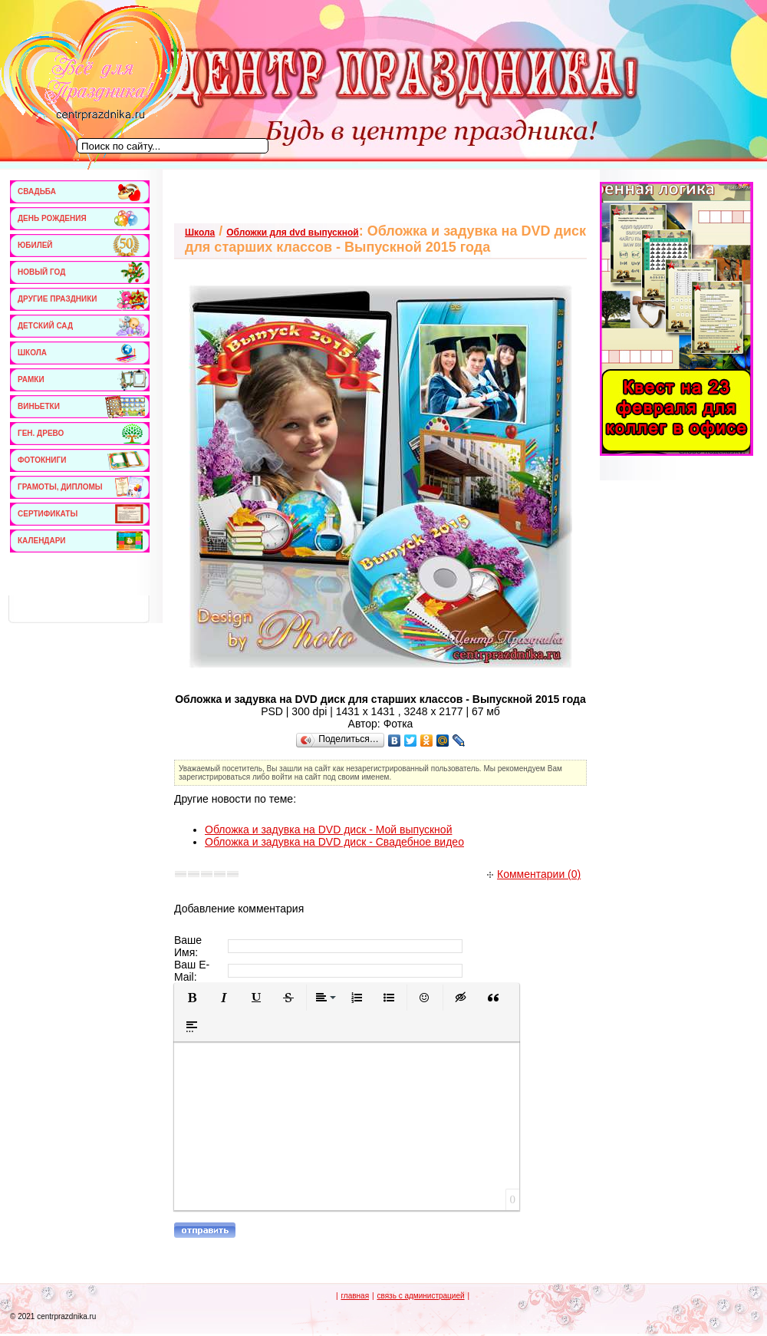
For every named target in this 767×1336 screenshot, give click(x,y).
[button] (191, 997)
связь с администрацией (420, 1295)
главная (355, 1295)
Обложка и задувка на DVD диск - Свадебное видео (334, 842)
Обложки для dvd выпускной (292, 232)
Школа (200, 232)
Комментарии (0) (534, 874)
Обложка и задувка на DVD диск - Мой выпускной (328, 829)
